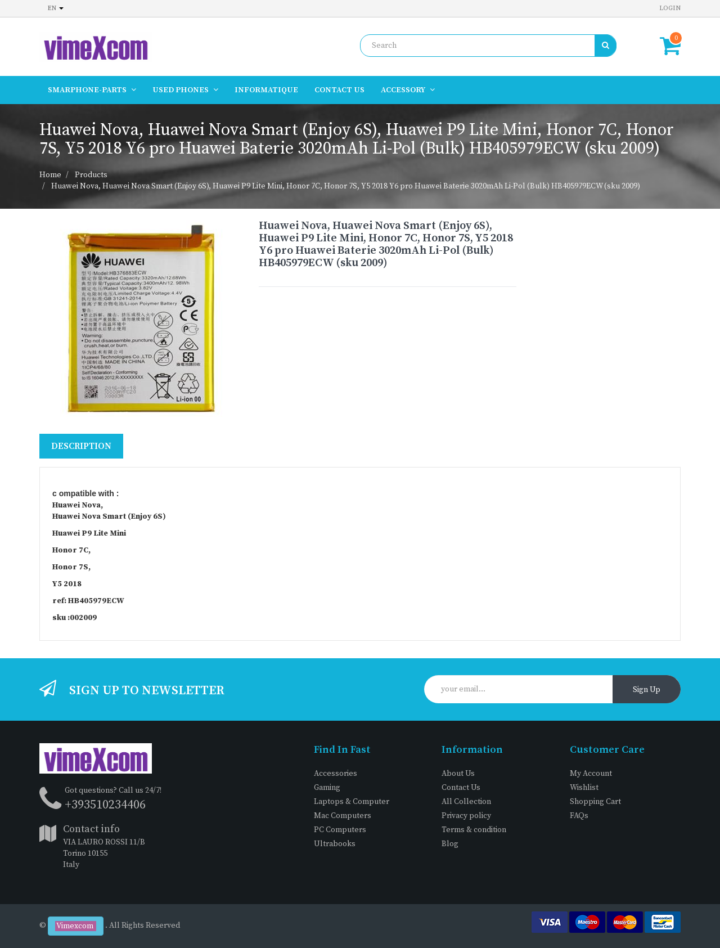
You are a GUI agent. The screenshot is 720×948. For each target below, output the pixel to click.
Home (50, 175)
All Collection (466, 802)
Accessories (335, 774)
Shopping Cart (595, 802)
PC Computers (340, 830)
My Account (591, 774)
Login (670, 8)
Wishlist (584, 788)
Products (91, 175)
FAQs (579, 816)
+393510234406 (105, 804)
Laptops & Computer (351, 802)
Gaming (327, 788)
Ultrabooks (335, 844)
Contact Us (461, 788)
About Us (458, 774)
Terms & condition (474, 830)
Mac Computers (342, 816)
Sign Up (646, 690)
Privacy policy (466, 816)
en (56, 8)
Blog (450, 844)
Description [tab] (81, 446)
